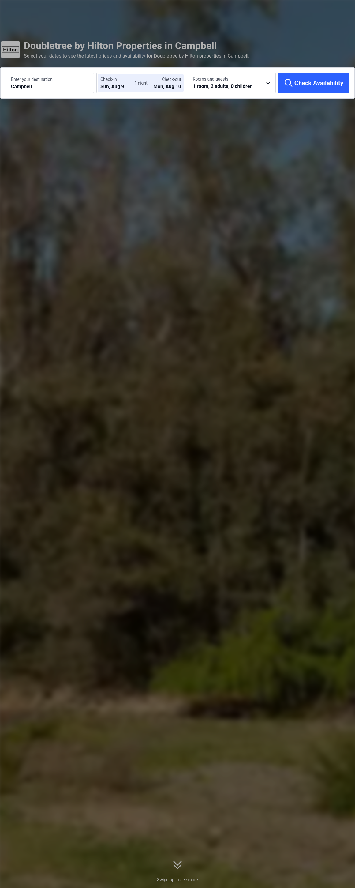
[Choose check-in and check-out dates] (119, 83)
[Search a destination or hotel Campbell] (50, 83)
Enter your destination (32, 79)
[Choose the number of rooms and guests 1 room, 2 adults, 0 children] (231, 83)
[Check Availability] (313, 83)
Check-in (108, 79)
